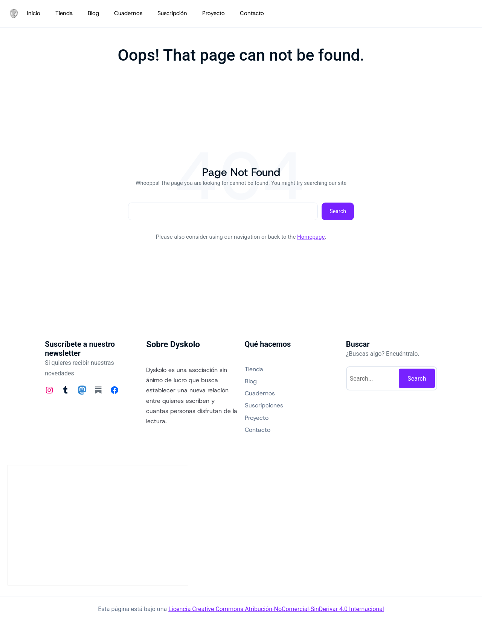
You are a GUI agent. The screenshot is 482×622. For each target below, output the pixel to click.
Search (337, 211)
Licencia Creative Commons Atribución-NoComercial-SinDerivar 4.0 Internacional (276, 609)
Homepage (311, 236)
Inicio (33, 13)
